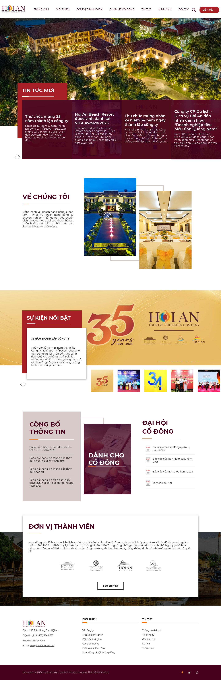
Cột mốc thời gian (92, 639)
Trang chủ (41, 9)
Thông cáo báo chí (152, 630)
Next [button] (19, 157)
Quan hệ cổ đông (121, 9)
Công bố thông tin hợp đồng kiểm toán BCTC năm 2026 (50, 448)
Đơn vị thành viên (89, 9)
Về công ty (88, 630)
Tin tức (146, 9)
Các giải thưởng (90, 643)
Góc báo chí (148, 639)
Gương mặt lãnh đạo (93, 648)
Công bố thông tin (47, 428)
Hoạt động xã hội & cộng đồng (98, 652)
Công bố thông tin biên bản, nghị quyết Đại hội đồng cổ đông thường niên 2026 (51, 482)
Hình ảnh (165, 9)
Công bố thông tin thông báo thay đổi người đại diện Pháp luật (50, 459)
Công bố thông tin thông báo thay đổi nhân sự (50, 470)
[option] (110, 72)
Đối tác (184, 9)
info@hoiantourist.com (42, 645)
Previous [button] (15, 157)
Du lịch (146, 643)
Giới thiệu (63, 9)
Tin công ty (148, 635)
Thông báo (148, 648)
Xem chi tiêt (110, 586)
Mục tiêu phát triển (92, 635)
